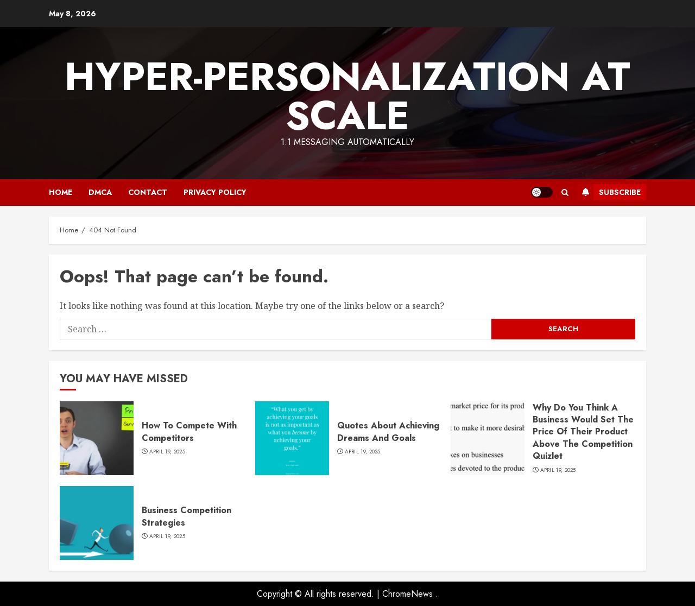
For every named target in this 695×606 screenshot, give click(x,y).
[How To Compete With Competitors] (97, 438)
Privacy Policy (215, 192)
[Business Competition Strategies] (97, 523)
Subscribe (609, 192)
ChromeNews (407, 594)
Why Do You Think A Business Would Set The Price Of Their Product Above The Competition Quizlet (583, 432)
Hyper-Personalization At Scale (347, 96)
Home (60, 192)
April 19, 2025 (167, 452)
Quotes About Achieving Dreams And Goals (388, 431)
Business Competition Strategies (186, 516)
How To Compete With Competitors (189, 431)
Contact (147, 192)
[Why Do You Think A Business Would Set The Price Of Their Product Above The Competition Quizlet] (488, 438)
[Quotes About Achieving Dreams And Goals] (292, 438)
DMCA (100, 192)
